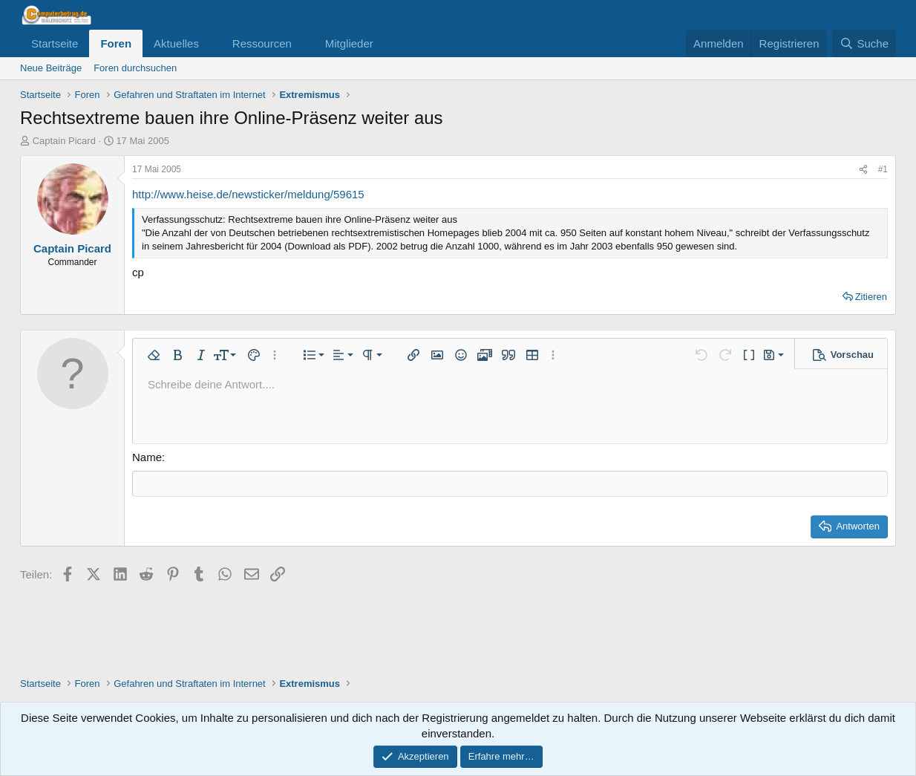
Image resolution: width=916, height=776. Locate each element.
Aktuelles (176, 43)
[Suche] (864, 43)
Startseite (54, 43)
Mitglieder (349, 43)
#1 (883, 169)
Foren (115, 43)
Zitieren (871, 296)
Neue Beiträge (51, 68)
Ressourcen (262, 43)
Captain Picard (64, 140)
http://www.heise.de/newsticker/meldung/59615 (248, 194)
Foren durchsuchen (135, 68)
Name (147, 457)
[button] (210, 43)
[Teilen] (863, 169)
